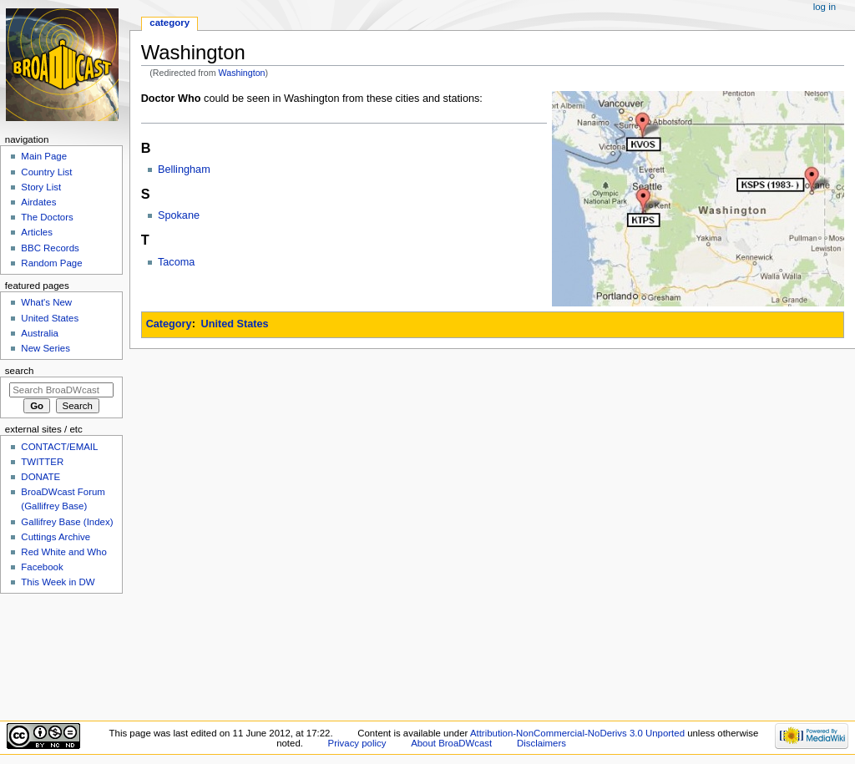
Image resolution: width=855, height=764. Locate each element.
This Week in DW (57, 582)
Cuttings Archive (55, 537)
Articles (37, 232)
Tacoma (176, 262)
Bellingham (184, 169)
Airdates (38, 202)
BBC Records (49, 248)
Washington (242, 73)
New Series (45, 348)
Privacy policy (357, 743)
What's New (46, 302)
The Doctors (47, 217)
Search (19, 371)
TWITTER (42, 462)
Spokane (179, 215)
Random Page (51, 263)
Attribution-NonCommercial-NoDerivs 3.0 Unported (577, 733)
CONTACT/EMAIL (59, 447)
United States (235, 324)
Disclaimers (541, 743)
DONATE (40, 477)
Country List (46, 172)
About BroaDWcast (451, 743)
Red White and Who (64, 552)
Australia (39, 333)
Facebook (42, 567)
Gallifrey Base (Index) (67, 522)
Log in (824, 7)
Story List (41, 187)
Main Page (44, 156)
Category (169, 324)
